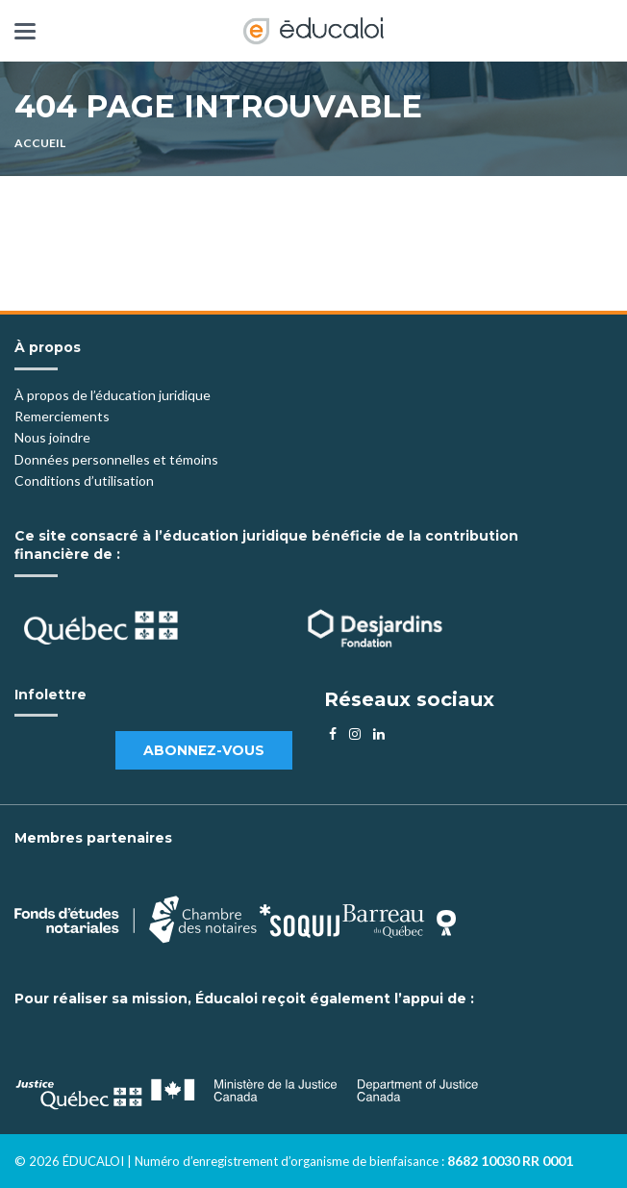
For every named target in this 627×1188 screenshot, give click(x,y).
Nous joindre (52, 437)
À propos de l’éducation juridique (112, 395)
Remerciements (62, 416)
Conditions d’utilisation (84, 480)
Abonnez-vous (203, 750)
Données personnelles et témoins (116, 459)
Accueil (39, 143)
